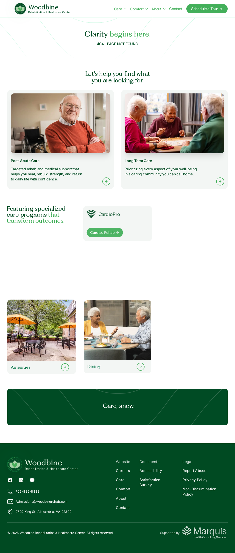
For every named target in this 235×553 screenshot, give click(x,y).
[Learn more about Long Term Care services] (174, 139)
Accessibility (151, 470)
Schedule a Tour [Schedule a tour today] (207, 8)
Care (120, 479)
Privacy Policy (194, 479)
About (121, 498)
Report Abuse (194, 470)
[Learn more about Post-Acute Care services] (60, 139)
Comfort (123, 489)
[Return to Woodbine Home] (62, 464)
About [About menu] (158, 9)
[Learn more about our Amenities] (41, 337)
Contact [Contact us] (175, 8)
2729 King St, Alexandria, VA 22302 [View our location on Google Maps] (39, 511)
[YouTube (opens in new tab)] (32, 479)
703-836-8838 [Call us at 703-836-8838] (23, 491)
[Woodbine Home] (42, 9)
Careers (123, 470)
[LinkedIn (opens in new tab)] (21, 479)
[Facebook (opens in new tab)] (10, 479)
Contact (123, 507)
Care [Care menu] (120, 9)
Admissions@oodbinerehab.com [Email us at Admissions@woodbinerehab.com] (37, 501)
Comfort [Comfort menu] (139, 9)
